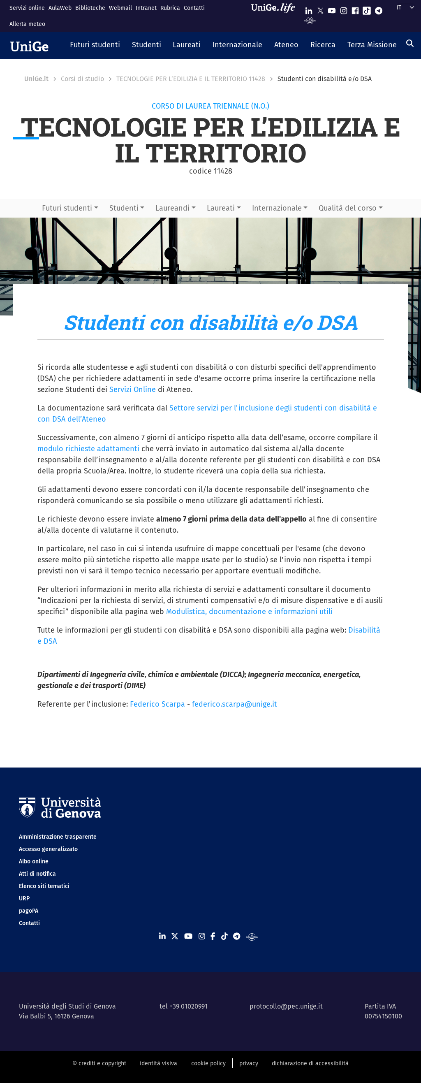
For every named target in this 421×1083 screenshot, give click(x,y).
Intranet (146, 8)
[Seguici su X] (320, 9)
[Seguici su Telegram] (378, 9)
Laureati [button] (221, 208)
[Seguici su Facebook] (355, 9)
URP (24, 898)
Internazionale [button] (277, 208)
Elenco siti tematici (44, 886)
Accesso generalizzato (48, 849)
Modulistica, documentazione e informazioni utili (249, 611)
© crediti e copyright (99, 1063)
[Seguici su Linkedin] (308, 9)
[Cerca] (410, 43)
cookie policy (208, 1063)
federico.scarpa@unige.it (234, 704)
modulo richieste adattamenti (88, 448)
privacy (248, 1063)
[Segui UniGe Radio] (310, 20)
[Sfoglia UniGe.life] (276, 15)
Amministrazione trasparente (58, 836)
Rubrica (170, 8)
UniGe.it (36, 79)
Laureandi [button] (172, 208)
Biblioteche (90, 8)
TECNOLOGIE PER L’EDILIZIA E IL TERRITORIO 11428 (190, 79)
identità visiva (158, 1063)
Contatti (194, 8)
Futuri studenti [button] (67, 208)
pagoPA (28, 910)
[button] (95, 45)
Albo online (34, 861)
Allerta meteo (27, 24)
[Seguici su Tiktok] (366, 9)
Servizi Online (132, 389)
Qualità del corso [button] (348, 208)
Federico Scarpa (157, 704)
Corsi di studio (82, 79)
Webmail (120, 8)
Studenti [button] (124, 208)
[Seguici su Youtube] (331, 9)
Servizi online (27, 8)
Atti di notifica (37, 873)
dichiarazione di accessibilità (310, 1063)
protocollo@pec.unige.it (286, 1006)
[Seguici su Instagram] (343, 9)
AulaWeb (60, 8)
